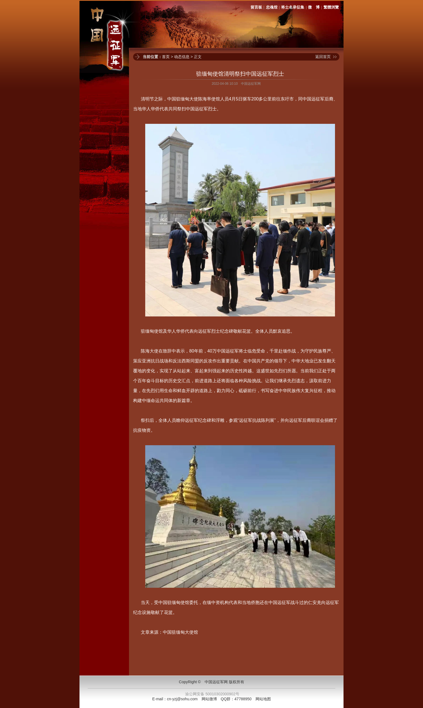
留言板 (256, 7)
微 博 (314, 7)
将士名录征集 (292, 7)
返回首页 (323, 56)
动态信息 (181, 56)
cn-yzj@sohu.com (182, 699)
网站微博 (209, 699)
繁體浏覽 (331, 7)
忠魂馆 (272, 7)
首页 (166, 56)
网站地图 (263, 699)
